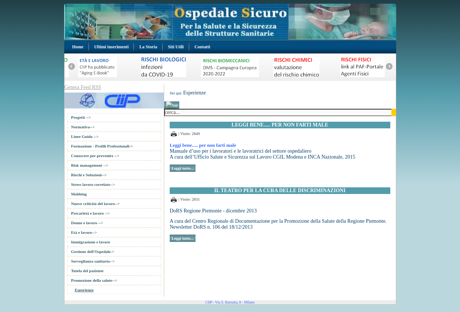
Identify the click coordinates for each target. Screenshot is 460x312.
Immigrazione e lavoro (90, 242)
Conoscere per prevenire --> (95, 155)
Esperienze (84, 290)
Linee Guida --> (85, 136)
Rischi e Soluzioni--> (89, 175)
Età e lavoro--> (84, 232)
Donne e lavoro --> (87, 223)
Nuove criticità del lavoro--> (95, 203)
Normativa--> (83, 127)
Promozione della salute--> (94, 280)
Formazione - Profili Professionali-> (102, 146)
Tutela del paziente (87, 270)
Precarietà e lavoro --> (90, 213)
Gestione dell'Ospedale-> (92, 251)
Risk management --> (89, 165)
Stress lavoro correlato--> (93, 184)
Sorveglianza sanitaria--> (93, 261)
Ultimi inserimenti (111, 46)
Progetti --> (81, 117)
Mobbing (79, 194)
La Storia (148, 46)
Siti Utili (176, 46)
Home (78, 46)
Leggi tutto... (183, 168)
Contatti (202, 46)
